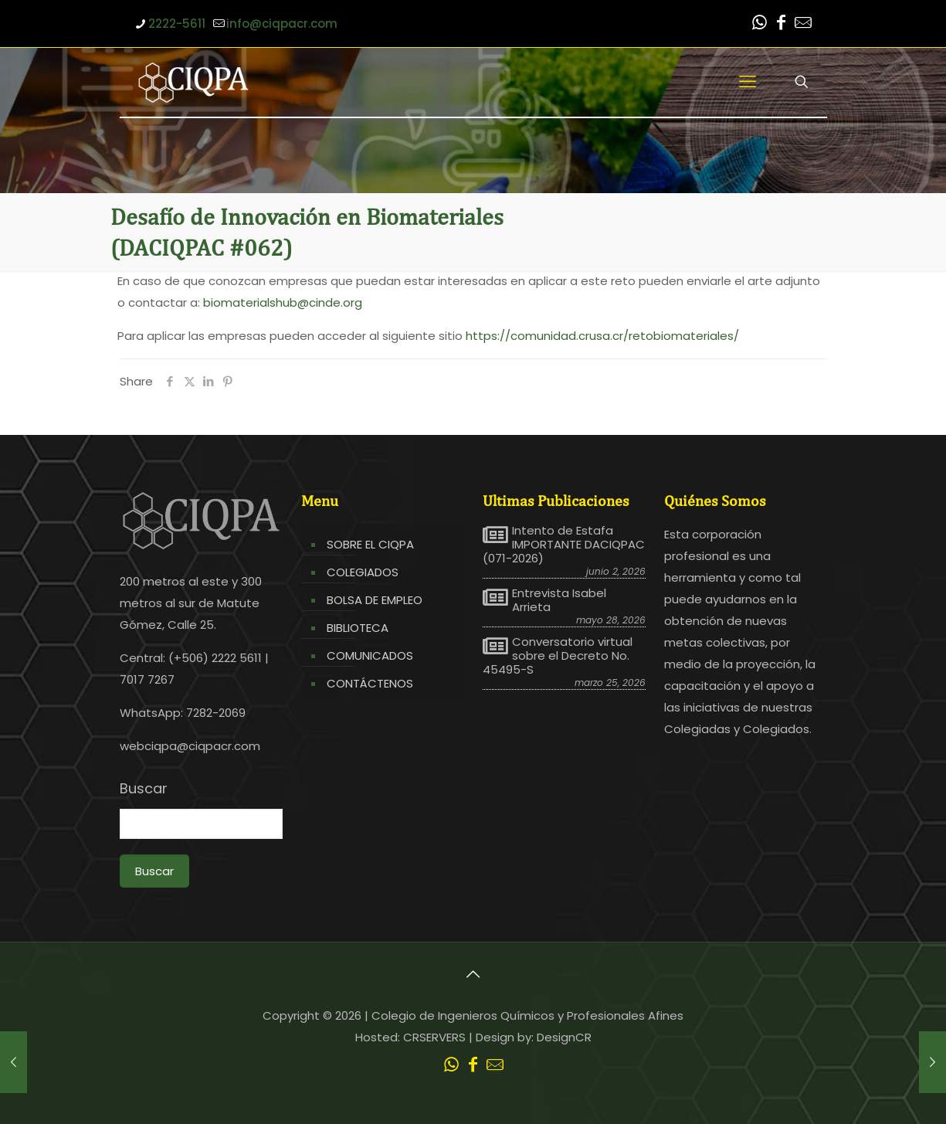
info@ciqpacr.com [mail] (281, 23)
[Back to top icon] (473, 974)
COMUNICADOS (370, 655)
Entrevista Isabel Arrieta (559, 600)
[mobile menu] (747, 82)
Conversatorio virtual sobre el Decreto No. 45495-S (557, 656)
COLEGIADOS (362, 572)
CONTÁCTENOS (370, 683)
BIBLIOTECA (357, 628)
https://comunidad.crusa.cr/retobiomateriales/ (602, 336)
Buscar (144, 788)
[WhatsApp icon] (759, 24)
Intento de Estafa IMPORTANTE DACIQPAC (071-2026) (564, 544)
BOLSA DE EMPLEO (374, 600)
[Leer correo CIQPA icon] (803, 24)
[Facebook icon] (781, 24)
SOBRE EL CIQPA (370, 544)
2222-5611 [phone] (176, 23)
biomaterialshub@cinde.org (282, 302)
